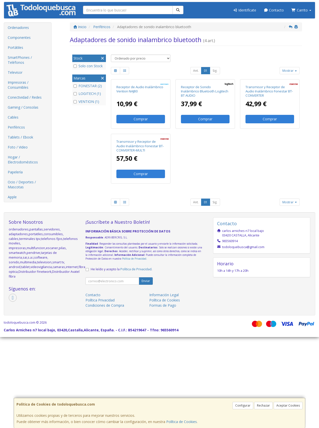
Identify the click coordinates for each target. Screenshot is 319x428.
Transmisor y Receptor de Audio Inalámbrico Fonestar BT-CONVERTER (269, 136)
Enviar (146, 372)
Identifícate (244, 10)
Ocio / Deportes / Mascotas (22, 184)
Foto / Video (18, 147)
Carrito (301, 10)
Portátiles (15, 47)
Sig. (215, 71)
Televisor (15, 72)
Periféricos (16, 127)
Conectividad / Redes (25, 97)
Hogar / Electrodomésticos (23, 159)
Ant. (196, 71)
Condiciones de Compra (104, 396)
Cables (13, 117)
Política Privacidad (100, 391)
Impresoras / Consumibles (18, 85)
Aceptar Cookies (288, 405)
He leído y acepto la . (121, 360)
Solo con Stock (88, 66)
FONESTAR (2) (88, 85)
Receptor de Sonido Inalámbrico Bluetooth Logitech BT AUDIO (204, 136)
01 (205, 71)
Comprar (141, 164)
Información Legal (164, 385)
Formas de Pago (162, 396)
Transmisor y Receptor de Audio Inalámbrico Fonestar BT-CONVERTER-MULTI (140, 237)
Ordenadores (18, 27)
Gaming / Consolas (23, 107)
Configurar (242, 405)
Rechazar (263, 405)
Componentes (19, 37)
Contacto (274, 10)
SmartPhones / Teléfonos (20, 60)
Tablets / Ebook (20, 137)
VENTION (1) (86, 101)
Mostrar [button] (289, 71)
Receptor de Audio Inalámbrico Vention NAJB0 (139, 134)
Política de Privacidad (134, 349)
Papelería (15, 172)
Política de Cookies (181, 421)
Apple (12, 197)
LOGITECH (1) (87, 93)
